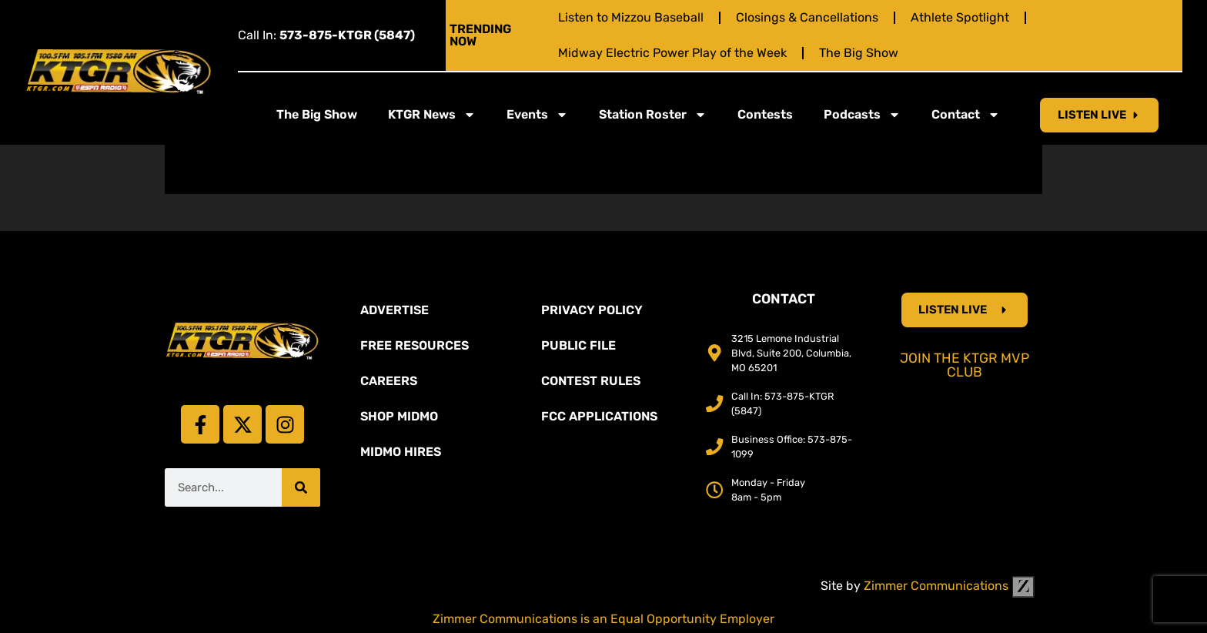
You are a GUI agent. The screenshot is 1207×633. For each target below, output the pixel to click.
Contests (765, 114)
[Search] (301, 487)
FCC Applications (599, 416)
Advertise (394, 310)
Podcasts (862, 115)
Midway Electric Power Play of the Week (672, 52)
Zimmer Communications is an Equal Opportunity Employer (603, 618)
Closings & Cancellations (807, 17)
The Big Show (858, 52)
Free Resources (414, 345)
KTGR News (432, 115)
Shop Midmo (399, 416)
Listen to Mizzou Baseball (631, 17)
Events (537, 115)
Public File (578, 345)
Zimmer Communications (949, 585)
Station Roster (653, 115)
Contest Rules (590, 380)
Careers (388, 380)
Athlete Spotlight (960, 17)
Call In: (326, 35)
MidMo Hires (400, 451)
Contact (965, 115)
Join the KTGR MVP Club (964, 365)
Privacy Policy (592, 310)
